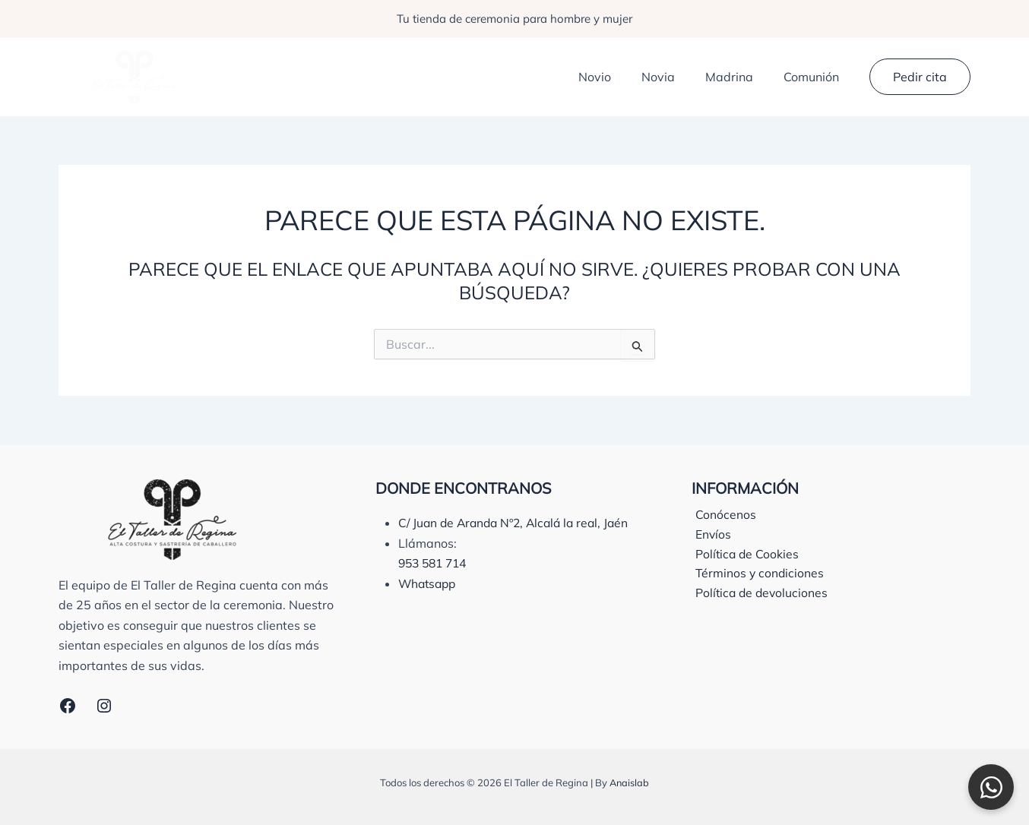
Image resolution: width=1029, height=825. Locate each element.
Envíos (710, 534)
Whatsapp (429, 603)
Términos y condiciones (757, 575)
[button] (919, 76)
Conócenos (722, 515)
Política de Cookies (744, 555)
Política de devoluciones (760, 595)
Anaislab (629, 782)
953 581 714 (435, 582)
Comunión (814, 76)
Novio (616, 76)
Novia (673, 76)
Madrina (738, 76)
